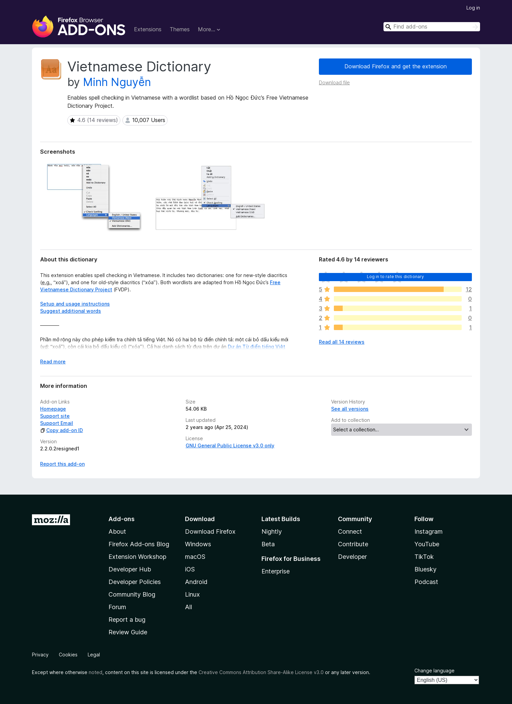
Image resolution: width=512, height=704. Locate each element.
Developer (352, 556)
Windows (198, 544)
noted (95, 672)
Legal (94, 654)
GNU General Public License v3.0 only (230, 445)
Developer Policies (134, 581)
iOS (190, 569)
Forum (117, 607)
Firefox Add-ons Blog (138, 544)
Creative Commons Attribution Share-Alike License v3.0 (261, 672)
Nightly (271, 531)
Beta (268, 544)
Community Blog (131, 594)
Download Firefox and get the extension (395, 66)
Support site (55, 416)
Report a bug (127, 619)
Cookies (68, 654)
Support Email (56, 423)
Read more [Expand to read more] (53, 361)
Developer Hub (129, 569)
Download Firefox (210, 531)
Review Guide (127, 632)
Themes (180, 29)
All (188, 607)
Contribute (353, 544)
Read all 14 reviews (341, 342)
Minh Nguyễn (117, 82)
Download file (334, 82)
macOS (195, 556)
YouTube (426, 544)
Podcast (426, 581)
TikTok (424, 556)
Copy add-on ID (61, 430)
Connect (350, 531)
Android (196, 581)
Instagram (428, 531)
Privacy (40, 654)
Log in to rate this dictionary (395, 276)
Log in (473, 8)
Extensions (147, 29)
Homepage (53, 409)
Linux (192, 594)
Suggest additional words (70, 311)
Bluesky (425, 569)
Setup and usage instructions (75, 304)
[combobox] (431, 26)
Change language (434, 670)
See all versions (350, 409)
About (117, 531)
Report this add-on (62, 464)
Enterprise (275, 571)
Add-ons (121, 518)
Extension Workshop (137, 556)
